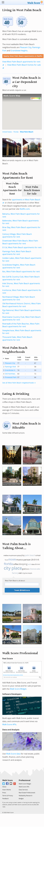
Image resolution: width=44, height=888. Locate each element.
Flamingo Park (10, 367)
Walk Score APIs (9, 724)
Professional (24, 780)
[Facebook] (7, 783)
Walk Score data (13, 754)
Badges (21, 798)
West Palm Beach (26, 132)
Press (4, 793)
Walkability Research (25, 795)
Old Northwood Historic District (11, 374)
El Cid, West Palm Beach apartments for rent (22, 247)
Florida (15, 132)
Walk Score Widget (18, 689)
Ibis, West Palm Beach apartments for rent (21, 271)
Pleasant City (25, 47)
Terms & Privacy (7, 795)
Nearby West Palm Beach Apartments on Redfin (23, 56)
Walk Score (7, 780)
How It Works (6, 790)
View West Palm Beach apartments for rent (21, 62)
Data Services (23, 790)
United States (7, 132)
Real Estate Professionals (27, 793)
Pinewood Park (10, 377)
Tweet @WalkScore (22, 590)
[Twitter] (3, 783)
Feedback (5, 798)
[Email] (11, 783)
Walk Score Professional (20, 653)
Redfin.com (25, 209)
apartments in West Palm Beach (26, 200)
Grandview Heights (19, 50)
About (4, 787)
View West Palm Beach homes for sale (24, 65)
